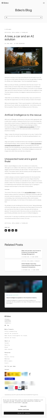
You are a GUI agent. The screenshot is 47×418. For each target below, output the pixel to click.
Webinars (7, 359)
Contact (7, 369)
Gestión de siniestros (11, 333)
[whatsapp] (16, 230)
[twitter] (6, 230)
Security (7, 345)
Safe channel (8, 349)
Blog (6, 354)
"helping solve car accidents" (27, 127)
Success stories (9, 356)
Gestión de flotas (10, 337)
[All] (23, 17)
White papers (8, 361)
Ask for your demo (10, 366)
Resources (7, 352)
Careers (7, 343)
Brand (6, 347)
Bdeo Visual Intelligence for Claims (16, 335)
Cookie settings (23, 409)
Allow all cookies (24, 413)
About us (7, 341)
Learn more (24, 402)
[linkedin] (13, 230)
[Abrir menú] (44, 3)
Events (6, 363)
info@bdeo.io (8, 323)
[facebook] (9, 230)
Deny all (23, 406)
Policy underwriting (11, 331)
